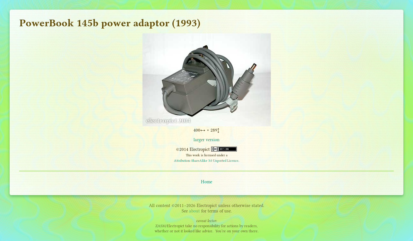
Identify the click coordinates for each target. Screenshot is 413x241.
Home (206, 182)
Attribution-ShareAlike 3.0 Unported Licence (206, 161)
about (194, 211)
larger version (206, 139)
